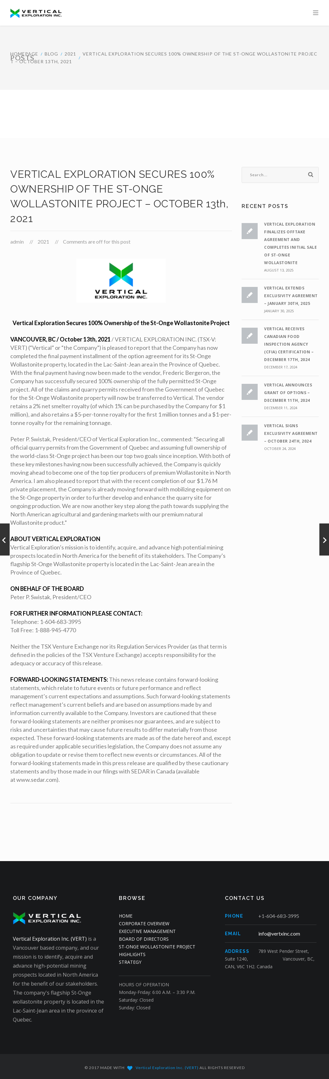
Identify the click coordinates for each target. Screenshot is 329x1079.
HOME (125, 916)
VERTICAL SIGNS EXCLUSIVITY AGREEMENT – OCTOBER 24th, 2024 (291, 433)
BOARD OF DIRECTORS (144, 939)
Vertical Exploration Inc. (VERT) (50, 938)
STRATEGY (130, 962)
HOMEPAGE (24, 53)
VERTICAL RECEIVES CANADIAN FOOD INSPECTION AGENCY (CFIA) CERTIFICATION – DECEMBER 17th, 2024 (289, 344)
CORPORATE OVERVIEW (144, 923)
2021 (70, 53)
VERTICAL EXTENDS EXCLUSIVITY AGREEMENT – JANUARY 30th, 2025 (291, 295)
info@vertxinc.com (279, 933)
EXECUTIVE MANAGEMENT (147, 931)
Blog (51, 53)
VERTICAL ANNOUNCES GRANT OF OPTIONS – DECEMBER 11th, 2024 (288, 392)
